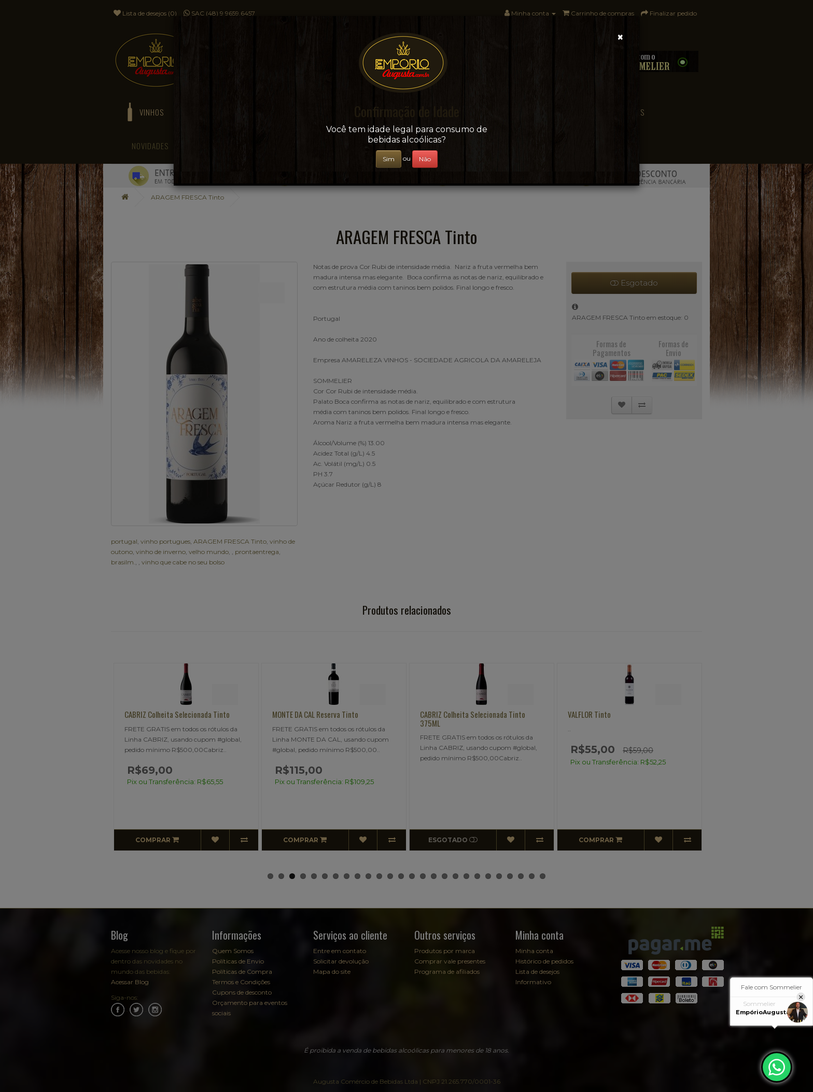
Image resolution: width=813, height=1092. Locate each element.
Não (425, 159)
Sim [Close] (389, 159)
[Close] (620, 37)
